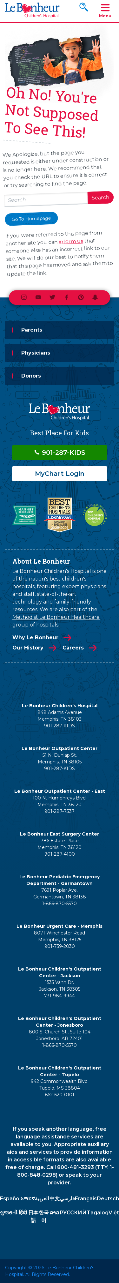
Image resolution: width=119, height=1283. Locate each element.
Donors (31, 376)
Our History (27, 648)
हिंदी (23, 1213)
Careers (73, 648)
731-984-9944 (59, 996)
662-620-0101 (59, 1095)
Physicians (35, 353)
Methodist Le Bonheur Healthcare (56, 617)
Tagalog (98, 1213)
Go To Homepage (31, 218)
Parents (31, 330)
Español (10, 1199)
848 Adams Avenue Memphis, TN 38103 (59, 715)
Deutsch (108, 1199)
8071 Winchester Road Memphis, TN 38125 (59, 936)
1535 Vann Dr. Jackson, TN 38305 (59, 985)
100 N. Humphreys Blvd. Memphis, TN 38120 (60, 801)
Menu (105, 10)
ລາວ (54, 1213)
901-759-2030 (59, 946)
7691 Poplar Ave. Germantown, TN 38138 (59, 893)
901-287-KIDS (59, 452)
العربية (42, 1199)
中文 (55, 1199)
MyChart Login (59, 473)
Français (86, 1199)
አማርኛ (28, 1199)
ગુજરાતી (8, 1213)
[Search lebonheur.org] (46, 199)
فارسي (67, 1199)
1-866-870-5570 (59, 903)
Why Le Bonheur (35, 637)
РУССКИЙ (73, 1213)
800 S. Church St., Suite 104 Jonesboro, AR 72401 (59, 1035)
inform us (71, 241)
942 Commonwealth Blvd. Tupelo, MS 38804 (60, 1084)
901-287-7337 (59, 811)
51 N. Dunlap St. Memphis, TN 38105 (60, 758)
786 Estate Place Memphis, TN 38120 (59, 844)
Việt (114, 1213)
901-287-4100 (59, 854)
